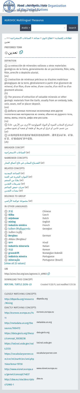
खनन (10, 242)
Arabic (25, 27)
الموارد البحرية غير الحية (16, 176)
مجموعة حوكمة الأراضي (16, 201)
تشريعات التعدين (12, 183)
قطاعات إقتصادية (63, 38)
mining (12, 221)
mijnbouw (13, 218)
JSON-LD (27, 284)
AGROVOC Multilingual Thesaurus (24, 20)
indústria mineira (17, 256)
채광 (10, 249)
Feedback (33, 5)
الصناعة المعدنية (12, 173)
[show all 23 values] (14, 263)
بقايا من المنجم (11, 180)
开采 (10, 211)
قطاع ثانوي (47, 38)
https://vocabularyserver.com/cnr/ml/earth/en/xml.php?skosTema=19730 (19, 359)
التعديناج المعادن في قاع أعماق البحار (22, 163)
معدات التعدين (11, 190)
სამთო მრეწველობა (19, 228)
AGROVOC (9, 5)
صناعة (37, 38)
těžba (11, 214)
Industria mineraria (18, 246)
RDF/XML (9, 284)
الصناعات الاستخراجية (20, 38)
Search (72, 27)
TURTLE (18, 284)
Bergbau (12, 235)
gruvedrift (13, 253)
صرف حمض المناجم (14, 187)
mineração (14, 260)
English (33, 10)
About (20, 5)
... (5, 38)
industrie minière (17, 225)
